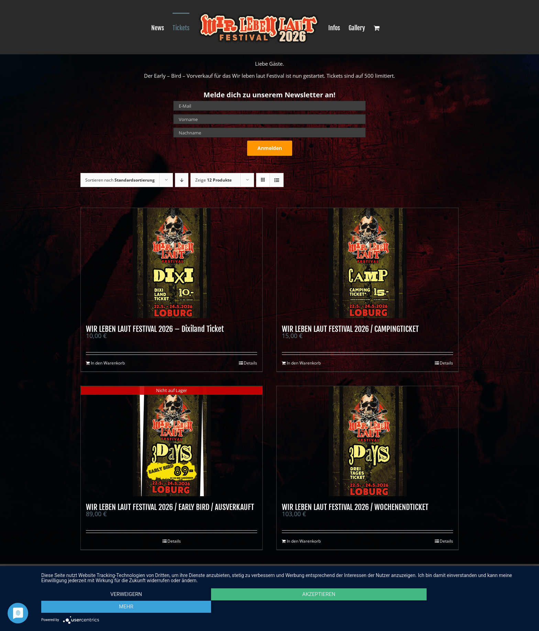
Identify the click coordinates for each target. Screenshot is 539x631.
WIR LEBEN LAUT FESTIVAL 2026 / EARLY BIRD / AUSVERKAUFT (170, 507)
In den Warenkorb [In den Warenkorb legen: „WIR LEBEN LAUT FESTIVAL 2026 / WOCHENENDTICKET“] (304, 541)
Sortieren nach (120, 180)
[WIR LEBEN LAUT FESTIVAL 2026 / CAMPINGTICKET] (367, 263)
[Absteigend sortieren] (181, 180)
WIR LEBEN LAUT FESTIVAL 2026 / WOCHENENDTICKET (355, 507)
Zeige (213, 180)
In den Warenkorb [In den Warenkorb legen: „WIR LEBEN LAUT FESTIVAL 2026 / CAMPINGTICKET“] (304, 363)
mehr (458, 607)
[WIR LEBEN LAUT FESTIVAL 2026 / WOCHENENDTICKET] (367, 441)
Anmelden (269, 148)
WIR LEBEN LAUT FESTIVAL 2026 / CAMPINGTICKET (350, 329)
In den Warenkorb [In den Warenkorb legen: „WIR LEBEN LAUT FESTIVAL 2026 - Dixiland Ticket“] (108, 363)
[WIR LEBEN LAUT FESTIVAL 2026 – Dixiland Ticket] (171, 263)
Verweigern (115, 607)
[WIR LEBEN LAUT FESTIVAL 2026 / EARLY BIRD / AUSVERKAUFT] (171, 441)
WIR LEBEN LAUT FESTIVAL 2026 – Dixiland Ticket (155, 329)
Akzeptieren (286, 607)
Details (250, 363)
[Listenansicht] (276, 180)
